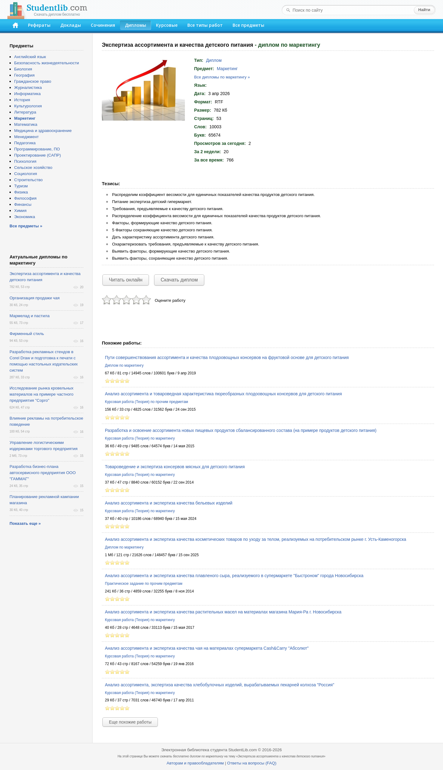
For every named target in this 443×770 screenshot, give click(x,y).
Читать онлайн (125, 279)
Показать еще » (25, 523)
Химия (20, 210)
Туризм (21, 186)
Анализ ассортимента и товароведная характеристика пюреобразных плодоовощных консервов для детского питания (223, 393)
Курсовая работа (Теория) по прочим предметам (146, 402)
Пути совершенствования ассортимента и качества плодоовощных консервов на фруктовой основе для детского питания (227, 357)
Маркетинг (227, 68)
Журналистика (28, 87)
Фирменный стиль (27, 333)
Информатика (27, 93)
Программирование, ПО (37, 149)
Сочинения (103, 25)
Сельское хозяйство (33, 167)
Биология (23, 69)
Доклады (70, 25)
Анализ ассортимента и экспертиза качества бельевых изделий (168, 503)
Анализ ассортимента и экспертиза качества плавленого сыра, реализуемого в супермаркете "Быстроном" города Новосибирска (234, 575)
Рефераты (39, 25)
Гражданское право (32, 81)
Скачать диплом (179, 279)
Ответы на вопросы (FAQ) (251, 763)
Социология (25, 173)
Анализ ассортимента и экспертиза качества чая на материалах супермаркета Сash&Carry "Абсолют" (207, 648)
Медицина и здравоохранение (43, 130)
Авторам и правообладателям (195, 763)
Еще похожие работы (130, 722)
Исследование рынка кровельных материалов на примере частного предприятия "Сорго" (42, 394)
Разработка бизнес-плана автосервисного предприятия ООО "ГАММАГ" (43, 472)
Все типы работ (205, 25)
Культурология (28, 106)
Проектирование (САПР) (37, 155)
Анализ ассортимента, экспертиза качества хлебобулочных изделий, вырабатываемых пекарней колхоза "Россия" (219, 684)
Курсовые (167, 25)
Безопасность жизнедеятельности (46, 63)
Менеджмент (26, 136)
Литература (25, 112)
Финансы (22, 204)
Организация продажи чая (35, 298)
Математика (25, 124)
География (24, 75)
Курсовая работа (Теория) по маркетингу (140, 438)
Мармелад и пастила (30, 315)
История (22, 100)
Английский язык (30, 56)
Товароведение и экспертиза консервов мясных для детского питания (175, 466)
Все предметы (248, 25)
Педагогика (25, 143)
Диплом (214, 60)
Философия (25, 198)
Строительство (28, 180)
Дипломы (135, 25)
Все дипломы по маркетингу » (222, 77)
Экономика (24, 216)
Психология (25, 161)
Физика (21, 192)
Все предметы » (26, 226)
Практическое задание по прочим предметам (143, 583)
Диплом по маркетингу (124, 365)
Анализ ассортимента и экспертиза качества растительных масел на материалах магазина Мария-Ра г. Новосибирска (223, 611)
